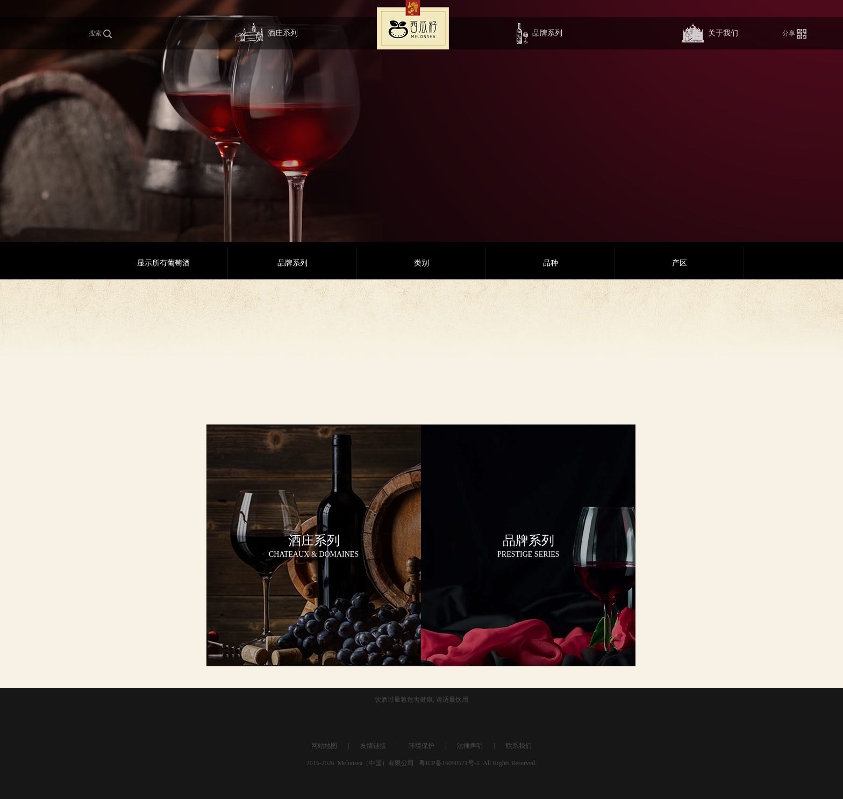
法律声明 (470, 746)
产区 (679, 263)
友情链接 (373, 746)
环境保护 (421, 746)
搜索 (100, 34)
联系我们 (519, 746)
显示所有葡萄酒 (163, 263)
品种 (550, 263)
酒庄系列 (266, 34)
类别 (421, 263)
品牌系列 (539, 34)
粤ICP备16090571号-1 (449, 763)
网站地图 (324, 746)
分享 (794, 34)
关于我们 (710, 34)
